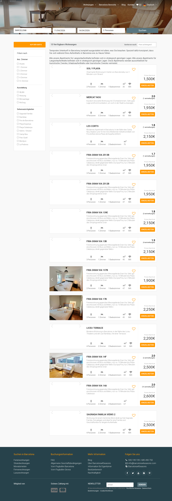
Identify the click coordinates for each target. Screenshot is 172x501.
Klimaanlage (23, 99)
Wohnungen (90, 5)
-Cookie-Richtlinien (106, 491)
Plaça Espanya (24, 124)
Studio (21, 64)
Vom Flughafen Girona (61, 469)
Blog (124, 5)
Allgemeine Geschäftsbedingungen (66, 463)
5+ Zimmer (22, 81)
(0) (138, 5)
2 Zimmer (22, 71)
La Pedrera (22, 144)
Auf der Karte (36, 45)
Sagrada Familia (24, 114)
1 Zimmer (22, 67)
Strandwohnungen (22, 463)
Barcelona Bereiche (109, 5)
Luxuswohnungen (21, 473)
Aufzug (21, 102)
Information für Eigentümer (100, 466)
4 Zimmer (22, 78)
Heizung (21, 96)
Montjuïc (21, 141)
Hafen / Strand (24, 131)
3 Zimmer (22, 74)
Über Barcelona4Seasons (99, 463)
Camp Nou (22, 134)
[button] (51, 284)
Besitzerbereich (95, 469)
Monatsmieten (20, 466)
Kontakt (131, 5)
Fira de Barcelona (25, 121)
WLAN (20, 92)
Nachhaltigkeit (94, 473)
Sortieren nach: (130, 45)
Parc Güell (22, 138)
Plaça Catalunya (24, 127)
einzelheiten (147, 85)
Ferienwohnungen (21, 460)
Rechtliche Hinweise (133, 488)
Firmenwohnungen (22, 469)
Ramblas (22, 117)
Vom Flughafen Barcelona (62, 466)
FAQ (53, 460)
